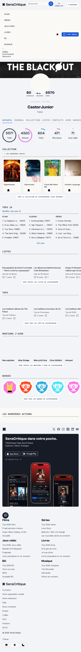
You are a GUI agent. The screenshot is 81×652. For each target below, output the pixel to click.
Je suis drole (47, 552)
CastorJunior (46, 101)
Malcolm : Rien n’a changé (53, 532)
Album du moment (49, 576)
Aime (68, 120)
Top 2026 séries (48, 524)
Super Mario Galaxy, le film (14, 532)
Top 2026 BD (8, 565)
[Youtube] (77, 430)
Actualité (6, 536)
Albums (33, 217)
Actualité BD (7, 576)
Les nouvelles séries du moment (55, 536)
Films (5, 520)
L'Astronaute (29, 185)
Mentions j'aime (12, 333)
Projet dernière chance (12, 528)
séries (59, 217)
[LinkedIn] (72, 430)
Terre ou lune (8, 569)
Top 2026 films (9, 524)
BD (4, 561)
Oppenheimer (9, 185)
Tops (5, 292)
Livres (45, 540)
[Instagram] (63, 430)
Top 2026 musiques (50, 565)
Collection (33, 120)
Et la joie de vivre (48, 549)
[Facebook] (58, 430)
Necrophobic (8, 360)
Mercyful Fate (40, 360)
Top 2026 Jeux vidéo (11, 545)
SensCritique (35, 101)
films (5, 217)
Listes (46, 120)
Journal (19, 120)
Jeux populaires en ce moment (16, 556)
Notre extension (9, 598)
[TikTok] (68, 430)
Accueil (7, 120)
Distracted (45, 573)
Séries (45, 520)
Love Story (46, 528)
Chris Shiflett (56, 360)
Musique (46, 561)
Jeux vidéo (9, 540)
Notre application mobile (13, 594)
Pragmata (6, 552)
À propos (6, 590)
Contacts (58, 120)
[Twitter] (54, 430)
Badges (6, 375)
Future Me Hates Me (51, 186)
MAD (4, 573)
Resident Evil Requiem (12, 549)
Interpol (69, 360)
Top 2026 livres (48, 545)
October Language (72, 185)
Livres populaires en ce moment (55, 556)
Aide (4, 602)
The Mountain (47, 569)
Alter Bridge (23, 360)
